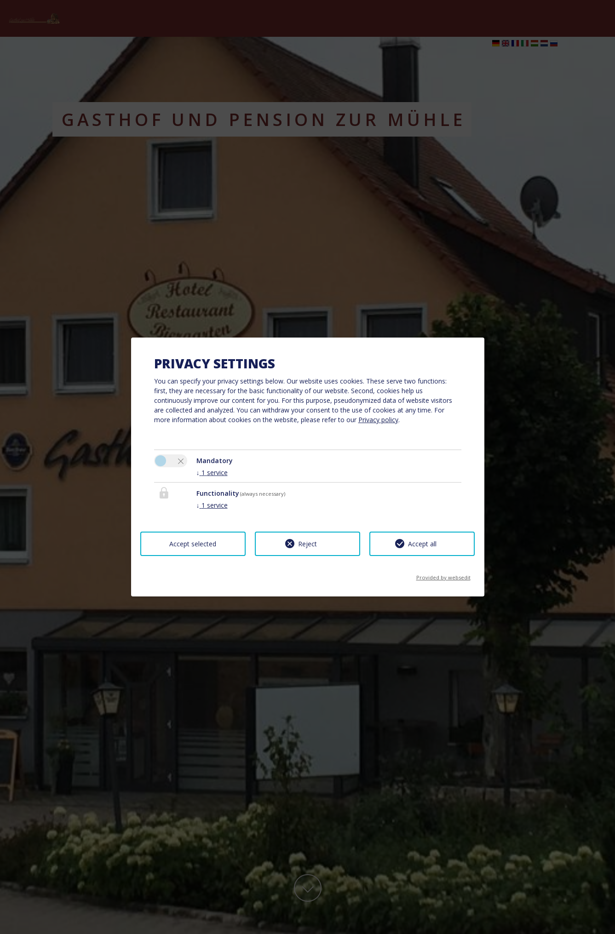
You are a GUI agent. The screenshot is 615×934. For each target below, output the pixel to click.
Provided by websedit (443, 574)
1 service (212, 472)
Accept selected (192, 543)
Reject (307, 543)
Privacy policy (378, 419)
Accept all (422, 543)
